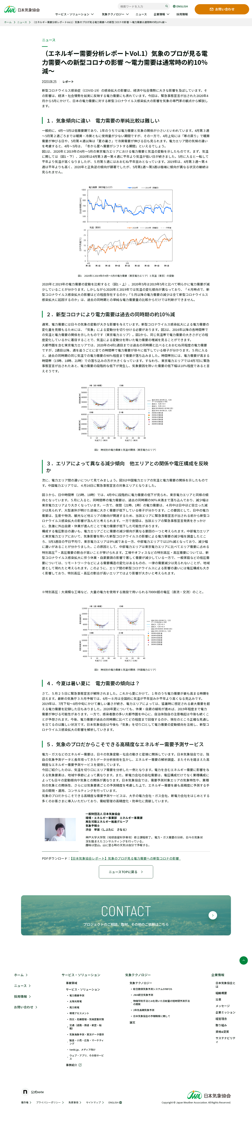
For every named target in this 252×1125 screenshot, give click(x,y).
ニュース (22, 22)
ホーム (8, 22)
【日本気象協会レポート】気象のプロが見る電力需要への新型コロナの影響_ (126, 858)
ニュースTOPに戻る (126, 872)
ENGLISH (180, 6)
